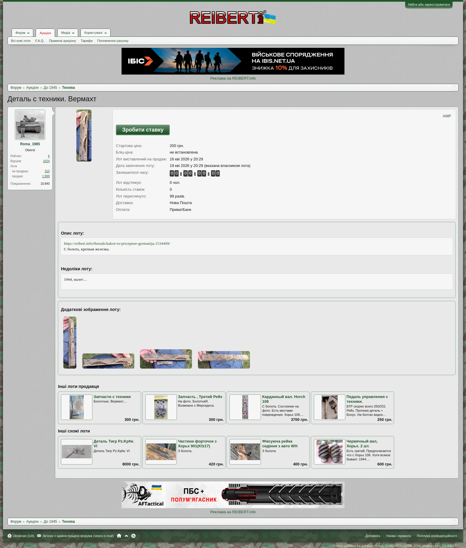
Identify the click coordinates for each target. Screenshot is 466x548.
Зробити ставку (142, 130)
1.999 (46, 176)
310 (47, 171)
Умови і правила (398, 536)
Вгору (126, 536)
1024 (46, 161)
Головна (119, 536)
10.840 (45, 183)
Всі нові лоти (20, 40)
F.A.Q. (39, 40)
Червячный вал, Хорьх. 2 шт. (362, 443)
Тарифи (87, 40)
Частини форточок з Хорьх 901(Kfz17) (197, 443)
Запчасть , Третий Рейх (200, 396)
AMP (447, 116)
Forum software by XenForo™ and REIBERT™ (395, 546)
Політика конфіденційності (437, 536)
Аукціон (45, 33)
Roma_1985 (30, 144)
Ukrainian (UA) (23, 536)
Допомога (373, 536)
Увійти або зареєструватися (429, 4)
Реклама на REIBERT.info (233, 78)
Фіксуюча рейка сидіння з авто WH (279, 443)
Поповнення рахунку (112, 40)
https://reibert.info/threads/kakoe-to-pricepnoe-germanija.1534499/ (117, 243)
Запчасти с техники (112, 396)
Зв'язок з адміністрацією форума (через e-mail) (78, 536)
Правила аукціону (62, 40)
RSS (133, 536)
